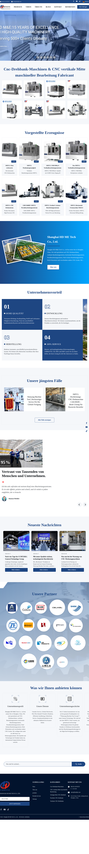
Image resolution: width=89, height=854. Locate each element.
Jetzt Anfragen (83, 7)
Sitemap (35, 799)
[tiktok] (8, 809)
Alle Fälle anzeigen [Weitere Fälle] (44, 420)
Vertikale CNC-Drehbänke (57, 801)
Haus (34, 786)
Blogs (48, 7)
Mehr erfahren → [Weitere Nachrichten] (16, 569)
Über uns (38, 7)
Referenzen (70, 7)
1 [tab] (34, 57)
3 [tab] (41, 57)
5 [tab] (47, 57)
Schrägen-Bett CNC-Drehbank (58, 795)
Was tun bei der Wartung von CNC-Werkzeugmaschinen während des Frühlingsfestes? (71, 559)
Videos (28, 7)
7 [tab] (54, 57)
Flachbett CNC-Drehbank (56, 798)
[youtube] (5, 809)
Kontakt (58, 7)
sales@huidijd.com (17, 1)
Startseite (5, 7)
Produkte (18, 7)
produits (35, 793)
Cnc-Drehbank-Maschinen (57, 786)
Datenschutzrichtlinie (84, 817)
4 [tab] (44, 57)
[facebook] (1, 809)
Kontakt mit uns (37, 796)
